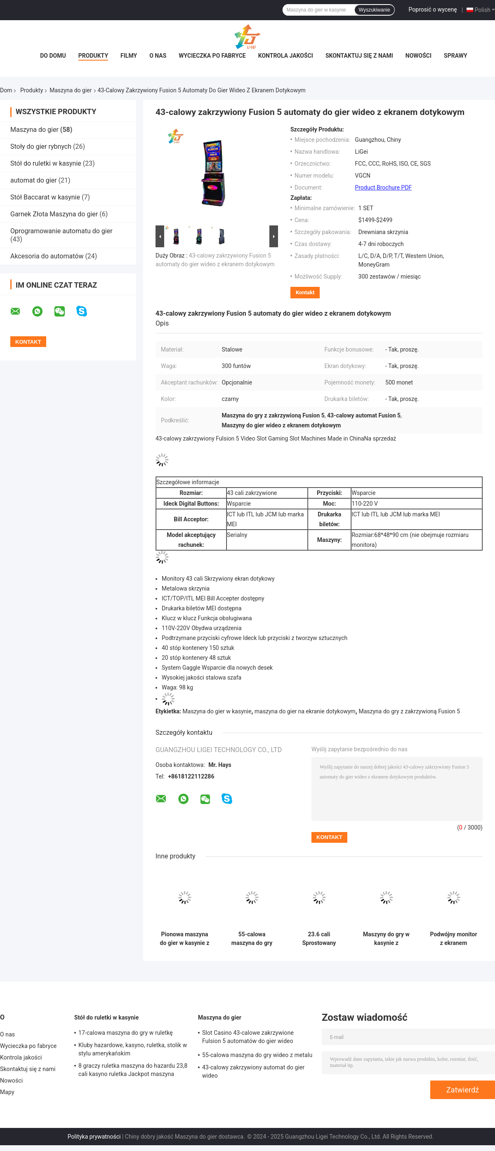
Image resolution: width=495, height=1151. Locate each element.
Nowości (418, 55)
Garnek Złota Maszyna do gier (54, 214)
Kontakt (305, 292)
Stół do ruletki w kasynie (45, 163)
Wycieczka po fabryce (212, 55)
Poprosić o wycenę (433, 9)
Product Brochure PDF (383, 187)
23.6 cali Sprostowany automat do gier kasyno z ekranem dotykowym (318, 939)
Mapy (7, 1092)
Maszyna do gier (71, 90)
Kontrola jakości (285, 55)
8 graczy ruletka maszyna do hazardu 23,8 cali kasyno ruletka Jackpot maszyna (133, 1069)
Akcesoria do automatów (46, 256)
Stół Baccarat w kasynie (45, 197)
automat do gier (33, 180)
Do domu (53, 55)
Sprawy (455, 55)
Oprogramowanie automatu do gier (61, 231)
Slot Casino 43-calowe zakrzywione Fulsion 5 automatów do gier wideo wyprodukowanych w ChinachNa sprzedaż (256, 1038)
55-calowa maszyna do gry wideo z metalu (251, 939)
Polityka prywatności (94, 1136)
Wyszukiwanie (374, 10)
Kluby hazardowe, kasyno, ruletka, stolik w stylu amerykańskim (132, 1049)
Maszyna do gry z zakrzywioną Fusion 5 (409, 711)
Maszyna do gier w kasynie (217, 711)
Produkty (93, 55)
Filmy (128, 55)
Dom (6, 90)
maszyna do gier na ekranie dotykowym (305, 711)
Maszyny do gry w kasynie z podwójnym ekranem (386, 939)
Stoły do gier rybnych (40, 146)
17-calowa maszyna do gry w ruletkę (125, 1032)
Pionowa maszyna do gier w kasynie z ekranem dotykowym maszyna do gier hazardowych (185, 939)
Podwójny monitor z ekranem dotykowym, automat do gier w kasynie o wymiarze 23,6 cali (453, 939)
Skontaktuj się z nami (359, 55)
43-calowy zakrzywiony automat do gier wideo (253, 1071)
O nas (157, 55)
